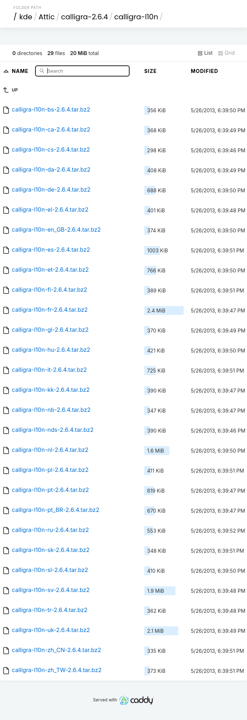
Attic (47, 17)
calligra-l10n (136, 17)
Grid (226, 53)
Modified (204, 71)
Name (21, 71)
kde (25, 17)
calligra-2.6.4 (84, 17)
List (205, 53)
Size (150, 71)
